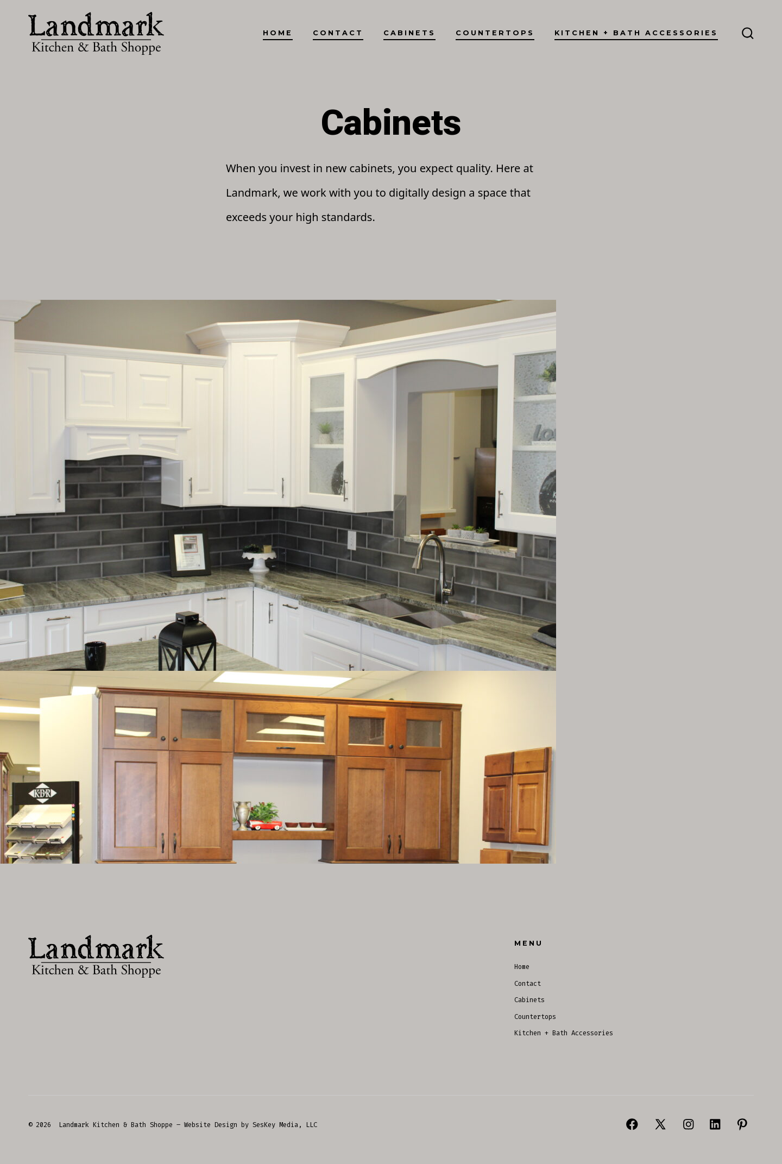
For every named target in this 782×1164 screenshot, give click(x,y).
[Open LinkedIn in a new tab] (715, 1124)
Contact (338, 33)
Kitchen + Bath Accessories (636, 33)
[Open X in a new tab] (660, 1124)
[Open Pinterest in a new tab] (742, 1124)
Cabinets (409, 33)
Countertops (495, 33)
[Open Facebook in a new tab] (632, 1124)
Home (278, 33)
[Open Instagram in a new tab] (688, 1124)
